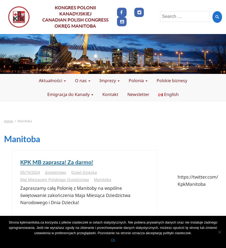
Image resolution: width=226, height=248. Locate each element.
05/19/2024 (30, 172)
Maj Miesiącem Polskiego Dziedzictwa (54, 179)
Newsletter (138, 94)
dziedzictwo (55, 172)
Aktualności (52, 80)
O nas (82, 80)
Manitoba (102, 179)
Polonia (138, 80)
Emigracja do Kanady (70, 94)
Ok (113, 240)
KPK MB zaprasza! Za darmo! (56, 162)
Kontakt (110, 94)
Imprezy (109, 80)
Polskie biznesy (172, 80)
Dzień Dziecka (84, 172)
